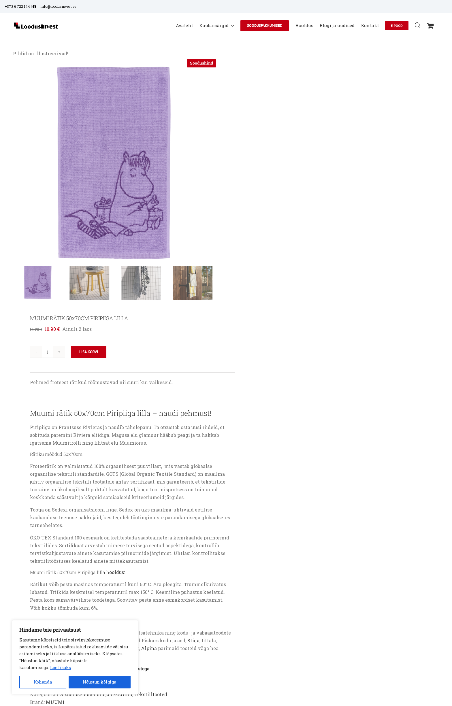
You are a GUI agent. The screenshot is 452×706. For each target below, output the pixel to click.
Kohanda (43, 682)
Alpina (149, 648)
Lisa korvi (88, 351)
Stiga (193, 640)
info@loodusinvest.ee (58, 6)
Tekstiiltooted (150, 694)
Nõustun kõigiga (99, 682)
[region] (75, 657)
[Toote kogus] (47, 352)
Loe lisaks (60, 667)
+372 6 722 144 (17, 6)
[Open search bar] (418, 25)
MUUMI (55, 702)
